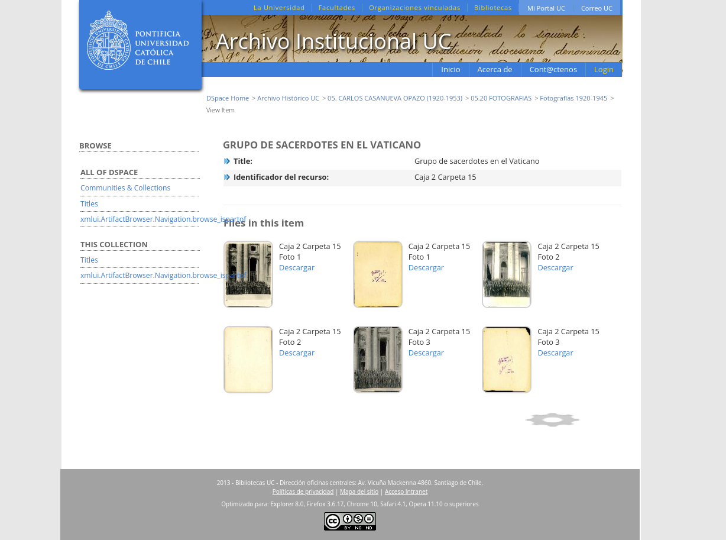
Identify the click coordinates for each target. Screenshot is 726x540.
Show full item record (571, 420)
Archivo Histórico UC (288, 97)
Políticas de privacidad (303, 491)
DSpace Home (227, 97)
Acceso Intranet (406, 491)
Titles (89, 204)
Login (604, 69)
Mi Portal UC (546, 8)
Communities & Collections (125, 188)
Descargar (297, 267)
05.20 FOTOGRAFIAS (501, 97)
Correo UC (596, 8)
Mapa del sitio (359, 491)
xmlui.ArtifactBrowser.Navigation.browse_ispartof (163, 219)
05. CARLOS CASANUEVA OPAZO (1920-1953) (395, 97)
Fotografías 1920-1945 (573, 97)
